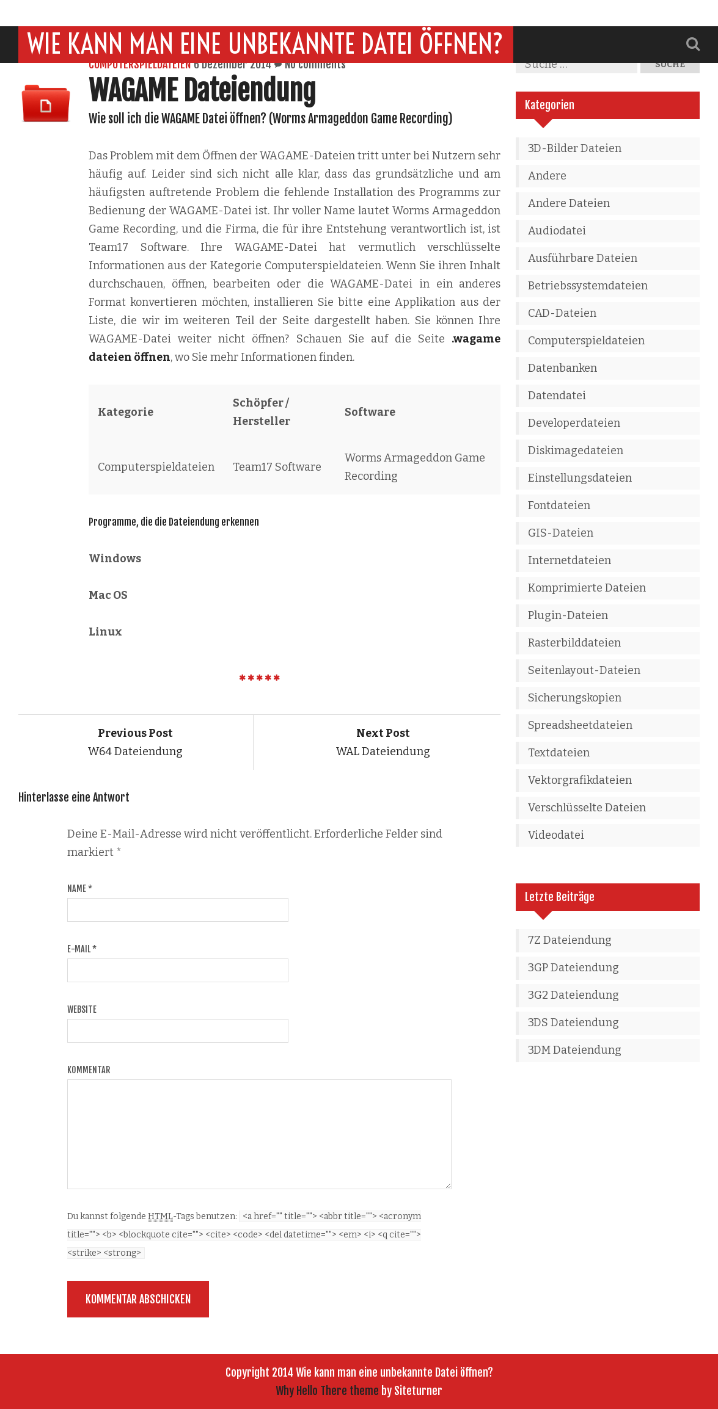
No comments (315, 64)
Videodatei (556, 835)
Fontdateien (559, 505)
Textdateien (559, 752)
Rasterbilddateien (574, 643)
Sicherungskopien (574, 697)
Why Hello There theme (327, 1390)
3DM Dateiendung (574, 1050)
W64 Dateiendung (135, 742)
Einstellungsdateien (580, 478)
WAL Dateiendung (383, 742)
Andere (547, 176)
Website (82, 1009)
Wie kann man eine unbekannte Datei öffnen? (265, 18)
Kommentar (88, 1070)
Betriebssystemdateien (588, 285)
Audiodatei (557, 230)
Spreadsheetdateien (580, 725)
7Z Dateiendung (570, 940)
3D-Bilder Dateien (574, 148)
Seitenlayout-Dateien (584, 670)
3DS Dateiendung (573, 1022)
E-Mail (82, 949)
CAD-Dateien (562, 313)
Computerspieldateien (140, 64)
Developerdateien (574, 423)
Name (79, 888)
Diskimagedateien (575, 450)
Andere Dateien (569, 203)
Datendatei (557, 395)
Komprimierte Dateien (587, 588)
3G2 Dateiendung (573, 995)
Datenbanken (562, 368)
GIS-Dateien (560, 533)
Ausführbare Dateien (582, 258)
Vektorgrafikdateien (580, 780)
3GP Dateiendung (573, 967)
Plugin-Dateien (568, 615)
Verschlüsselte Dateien (587, 807)
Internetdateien (569, 560)
